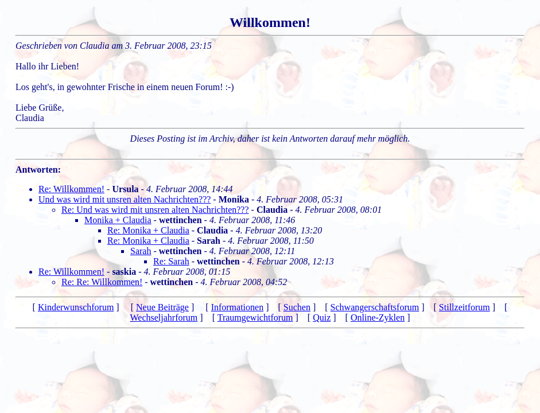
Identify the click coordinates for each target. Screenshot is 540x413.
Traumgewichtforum (255, 317)
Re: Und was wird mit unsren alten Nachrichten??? (155, 210)
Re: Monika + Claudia (148, 230)
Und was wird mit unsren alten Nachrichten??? (124, 199)
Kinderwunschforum (76, 307)
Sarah (140, 251)
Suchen (296, 307)
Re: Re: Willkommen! (101, 282)
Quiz (322, 317)
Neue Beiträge (162, 307)
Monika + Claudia (117, 220)
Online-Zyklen (378, 317)
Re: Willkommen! (71, 189)
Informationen (237, 307)
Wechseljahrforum (164, 317)
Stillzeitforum (464, 307)
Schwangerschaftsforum (375, 307)
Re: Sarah (171, 261)
